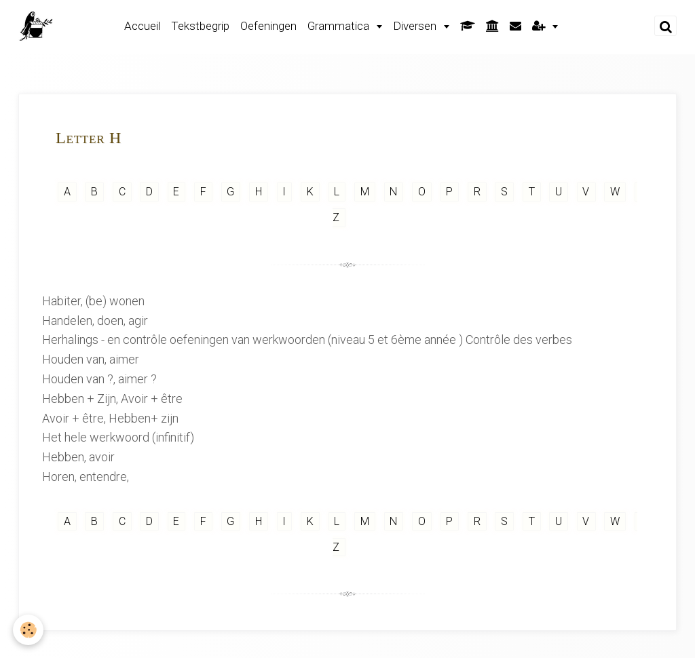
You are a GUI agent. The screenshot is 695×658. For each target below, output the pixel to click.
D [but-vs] (149, 191)
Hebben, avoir (78, 457)
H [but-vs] (258, 191)
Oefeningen (268, 26)
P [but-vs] (449, 191)
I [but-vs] (284, 191)
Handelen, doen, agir (95, 320)
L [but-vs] (337, 191)
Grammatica (339, 26)
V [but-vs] (586, 191)
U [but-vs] (558, 191)
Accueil (142, 26)
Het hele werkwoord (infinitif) (118, 437)
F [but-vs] (203, 191)
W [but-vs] (615, 191)
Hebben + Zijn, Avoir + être (112, 398)
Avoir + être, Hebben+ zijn (110, 418)
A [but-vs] (66, 191)
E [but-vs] (176, 191)
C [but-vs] (121, 191)
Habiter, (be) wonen (93, 301)
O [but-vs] (421, 191)
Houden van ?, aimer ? (99, 379)
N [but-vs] (393, 191)
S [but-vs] (504, 191)
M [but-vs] (364, 191)
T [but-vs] (531, 191)
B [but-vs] (94, 191)
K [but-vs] (309, 191)
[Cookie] (29, 630)
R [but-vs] (476, 191)
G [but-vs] (231, 191)
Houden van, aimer (90, 359)
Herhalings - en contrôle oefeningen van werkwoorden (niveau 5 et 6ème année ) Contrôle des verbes (307, 339)
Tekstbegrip (200, 26)
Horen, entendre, (85, 476)
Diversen (416, 26)
